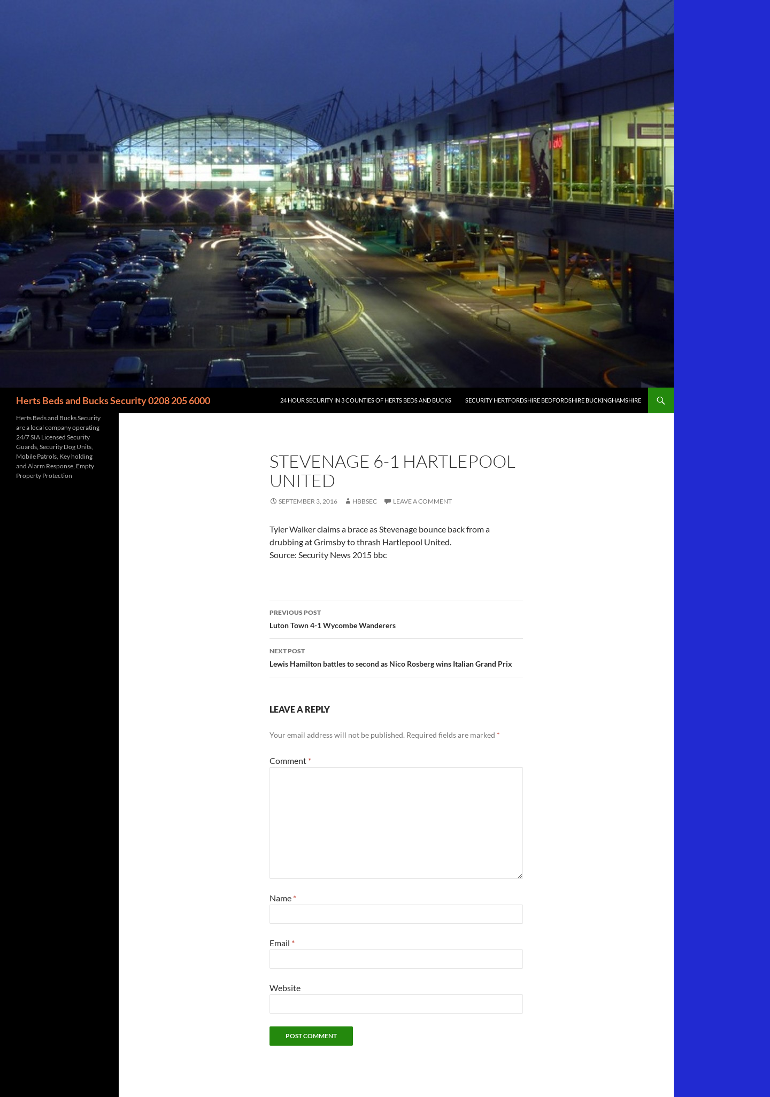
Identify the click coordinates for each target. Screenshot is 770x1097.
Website (285, 988)
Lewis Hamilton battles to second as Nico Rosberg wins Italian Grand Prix (396, 656)
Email (282, 943)
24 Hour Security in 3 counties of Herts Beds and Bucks (365, 400)
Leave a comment (422, 501)
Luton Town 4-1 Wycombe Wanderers (396, 618)
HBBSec (364, 501)
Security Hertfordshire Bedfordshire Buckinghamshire (553, 400)
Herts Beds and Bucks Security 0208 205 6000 (113, 400)
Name (283, 898)
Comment (290, 760)
